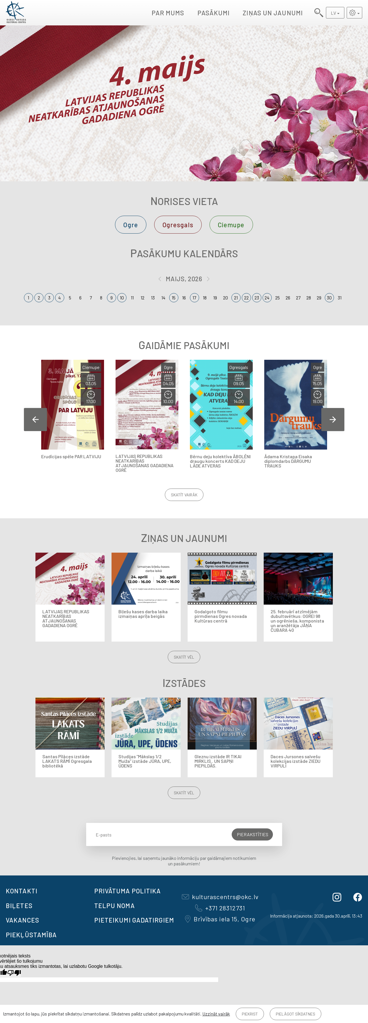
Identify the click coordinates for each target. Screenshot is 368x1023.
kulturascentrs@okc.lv (220, 896)
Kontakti (21, 891)
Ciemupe (231, 224)
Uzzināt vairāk (216, 1013)
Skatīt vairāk (184, 494)
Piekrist (250, 1013)
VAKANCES (22, 920)
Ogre (130, 224)
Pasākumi (213, 12)
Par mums (168, 12)
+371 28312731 (220, 908)
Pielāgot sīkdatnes (295, 1013)
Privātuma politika (127, 891)
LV (333, 13)
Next (332, 419)
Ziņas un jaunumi (273, 12)
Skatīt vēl (184, 657)
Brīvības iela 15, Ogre (220, 919)
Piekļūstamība (31, 934)
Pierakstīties (252, 834)
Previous (35, 419)
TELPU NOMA (114, 905)
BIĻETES (19, 905)
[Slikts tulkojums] (14, 973)
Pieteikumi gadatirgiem (134, 920)
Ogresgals (178, 224)
